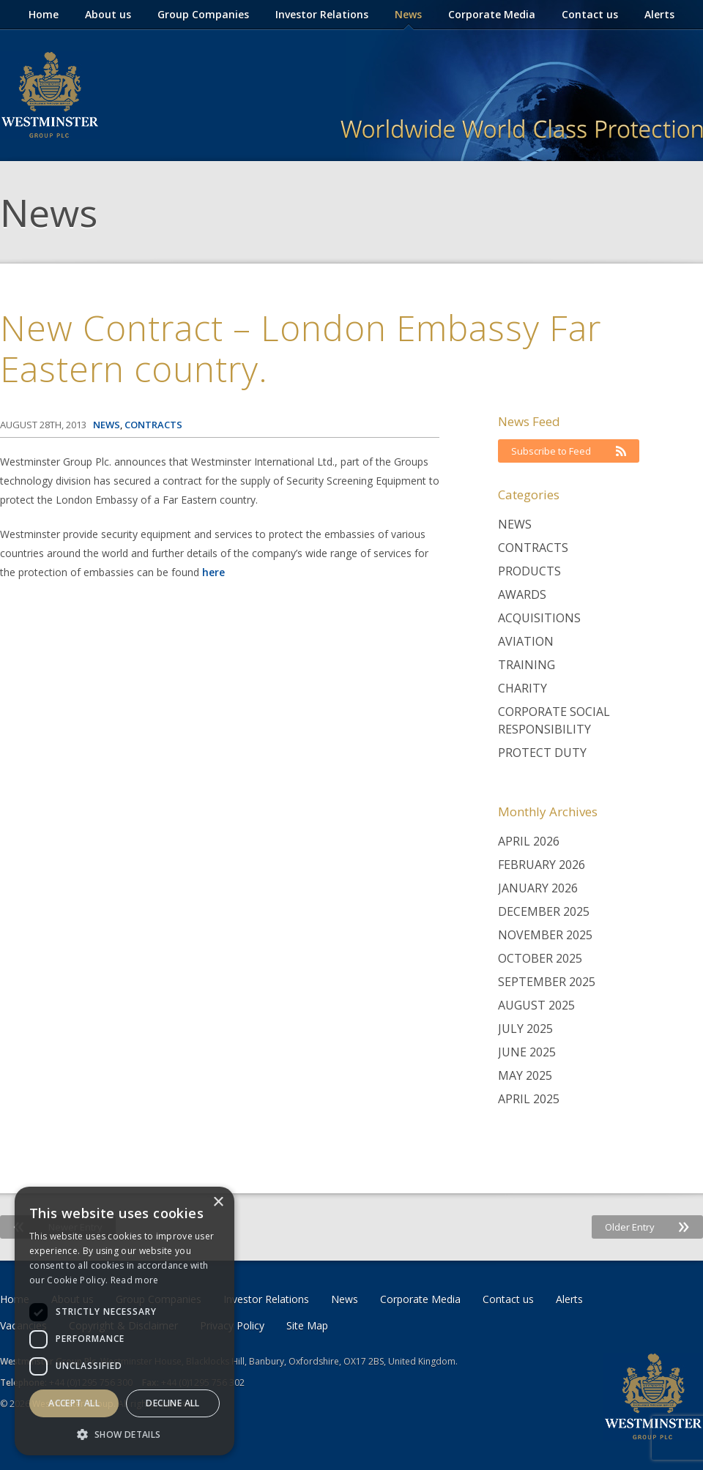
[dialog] (124, 1321)
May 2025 (525, 1075)
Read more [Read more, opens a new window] (135, 1280)
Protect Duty (542, 753)
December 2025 (543, 911)
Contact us (590, 14)
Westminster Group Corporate (50, 95)
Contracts (533, 548)
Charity (522, 688)
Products (529, 571)
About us (108, 14)
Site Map (307, 1325)
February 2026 (541, 865)
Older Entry (647, 1227)
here (213, 572)
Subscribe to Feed (568, 451)
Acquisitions (539, 618)
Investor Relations (321, 14)
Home (44, 14)
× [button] (217, 1202)
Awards (522, 594)
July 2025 (525, 1029)
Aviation (526, 641)
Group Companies (203, 14)
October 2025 (540, 958)
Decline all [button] (172, 1403)
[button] (124, 1434)
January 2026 (538, 888)
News (408, 14)
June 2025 (527, 1052)
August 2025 (536, 1005)
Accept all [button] (74, 1403)
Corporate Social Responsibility (554, 720)
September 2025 (546, 982)
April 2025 (528, 1099)
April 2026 (528, 841)
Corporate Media (491, 14)
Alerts (659, 14)
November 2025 (545, 935)
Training (526, 665)
